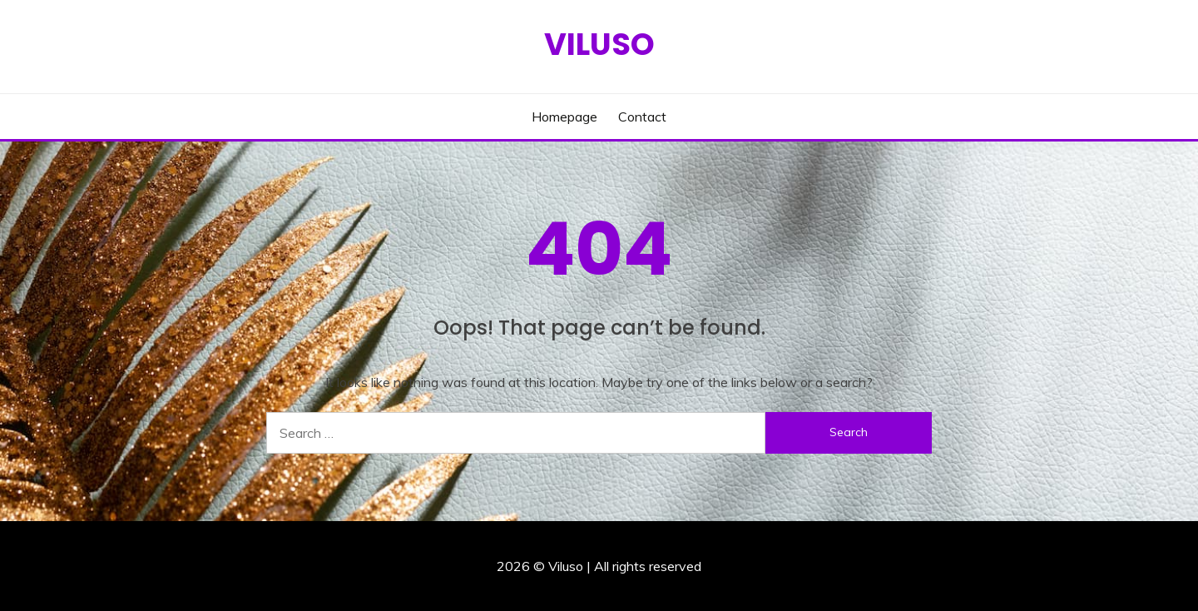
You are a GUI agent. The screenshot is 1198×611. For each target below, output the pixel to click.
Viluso (599, 44)
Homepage (564, 116)
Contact (642, 116)
